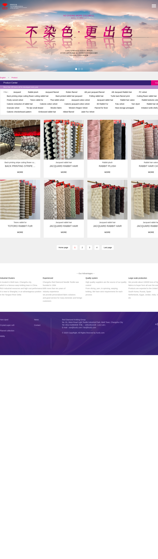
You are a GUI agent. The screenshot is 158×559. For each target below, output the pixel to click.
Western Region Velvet (78, 108)
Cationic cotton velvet (48, 104)
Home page (63, 247)
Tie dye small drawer (34, 108)
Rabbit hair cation (127, 100)
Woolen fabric (56, 108)
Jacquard (17, 92)
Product (14, 78)
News (36, 320)
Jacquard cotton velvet (80, 100)
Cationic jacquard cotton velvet (77, 104)
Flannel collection (7, 331)
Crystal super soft (7, 325)
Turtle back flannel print (120, 96)
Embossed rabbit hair (47, 112)
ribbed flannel (68, 112)
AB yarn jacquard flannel (94, 92)
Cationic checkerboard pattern (19, 112)
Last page (108, 247)
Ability (2, 336)
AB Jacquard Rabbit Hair (122, 92)
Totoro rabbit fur (36, 100)
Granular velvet (13, 108)
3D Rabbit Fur (102, 104)
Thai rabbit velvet (57, 100)
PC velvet (143, 92)
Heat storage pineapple (124, 108)
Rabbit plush (33, 92)
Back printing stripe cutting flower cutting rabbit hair (28, 96)
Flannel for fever (101, 108)
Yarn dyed (135, 104)
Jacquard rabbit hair (105, 100)
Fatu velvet (119, 104)
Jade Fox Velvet (87, 112)
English (3, 78)
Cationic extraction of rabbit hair (20, 104)
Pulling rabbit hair (96, 96)
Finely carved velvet (15, 100)
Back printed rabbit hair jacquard (69, 96)
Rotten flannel (71, 92)
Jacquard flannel (52, 92)
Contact (37, 325)
